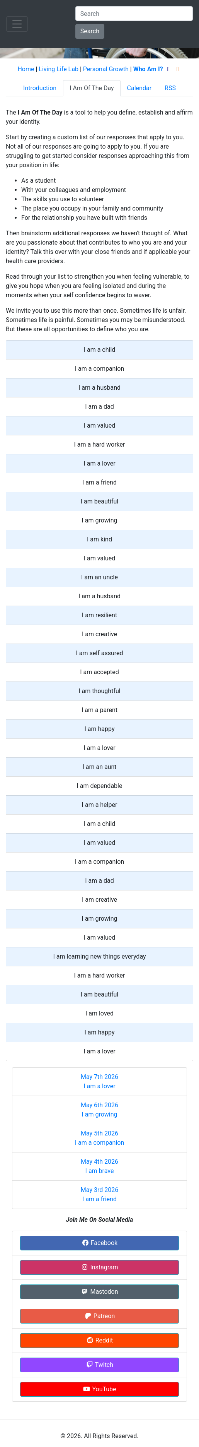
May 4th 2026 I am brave (99, 1166)
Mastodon (99, 1291)
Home (25, 69)
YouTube (99, 1389)
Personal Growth (106, 69)
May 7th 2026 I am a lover (99, 1081)
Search (89, 31)
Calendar (139, 88)
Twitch (99, 1364)
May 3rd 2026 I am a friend (99, 1194)
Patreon (99, 1316)
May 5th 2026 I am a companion (99, 1138)
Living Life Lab (58, 69)
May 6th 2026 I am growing (99, 1109)
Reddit (99, 1340)
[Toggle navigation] (17, 24)
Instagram (99, 1267)
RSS (170, 88)
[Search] (134, 13)
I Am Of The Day (92, 88)
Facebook (99, 1243)
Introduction (39, 88)
